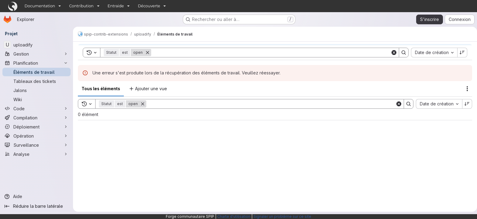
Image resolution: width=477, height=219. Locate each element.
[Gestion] (36, 54)
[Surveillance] (36, 145)
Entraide (116, 6)
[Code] (36, 108)
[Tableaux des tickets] (36, 81)
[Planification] (36, 63)
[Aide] (36, 196)
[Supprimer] (142, 104)
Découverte (149, 6)
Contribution (81, 6)
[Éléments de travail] (36, 72)
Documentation (40, 6)
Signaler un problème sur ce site (282, 216)
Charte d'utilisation (233, 216)
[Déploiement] (36, 126)
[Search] (270, 104)
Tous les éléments (101, 88)
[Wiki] (36, 99)
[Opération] (36, 136)
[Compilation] (36, 117)
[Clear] (396, 104)
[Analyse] (36, 154)
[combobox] (436, 104)
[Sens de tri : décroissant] (465, 104)
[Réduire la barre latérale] (36, 206)
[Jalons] (36, 90)
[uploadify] (36, 44)
